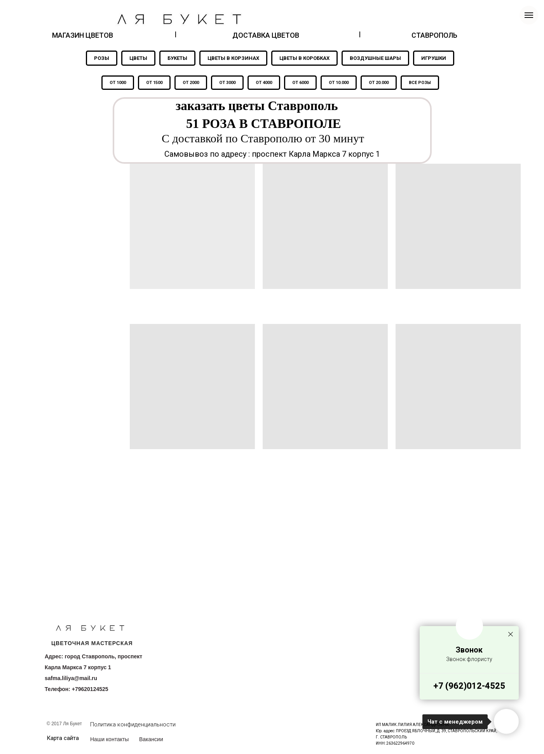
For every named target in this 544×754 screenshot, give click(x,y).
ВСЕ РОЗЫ (420, 82)
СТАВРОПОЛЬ (434, 35)
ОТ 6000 (300, 82)
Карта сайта (63, 738)
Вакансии (151, 739)
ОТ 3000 (227, 82)
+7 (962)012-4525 (469, 686)
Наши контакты (109, 739)
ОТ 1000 (118, 82)
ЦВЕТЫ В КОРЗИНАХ (233, 58)
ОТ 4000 (264, 82)
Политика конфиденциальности (133, 724)
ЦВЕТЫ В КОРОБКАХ (304, 58)
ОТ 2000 (191, 82)
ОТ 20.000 (379, 82)
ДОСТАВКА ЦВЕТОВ (265, 35)
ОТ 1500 (154, 82)
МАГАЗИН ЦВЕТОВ (82, 35)
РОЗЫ (101, 58)
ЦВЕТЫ (138, 58)
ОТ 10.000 (339, 82)
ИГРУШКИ (433, 58)
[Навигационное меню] (529, 15)
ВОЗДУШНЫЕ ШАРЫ (375, 58)
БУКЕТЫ (177, 58)
